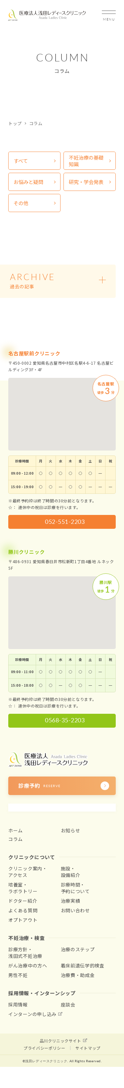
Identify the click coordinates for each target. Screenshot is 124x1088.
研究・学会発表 (86, 181)
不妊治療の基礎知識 (86, 160)
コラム (15, 839)
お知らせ (70, 830)
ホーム (15, 830)
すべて (21, 160)
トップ (15, 123)
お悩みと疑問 (28, 181)
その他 (21, 202)
